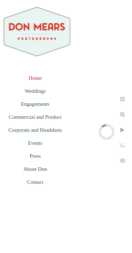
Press (35, 156)
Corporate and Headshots (35, 130)
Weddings (35, 91)
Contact (35, 182)
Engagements (35, 104)
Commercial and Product (35, 117)
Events (35, 143)
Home (35, 78)
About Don (35, 169)
